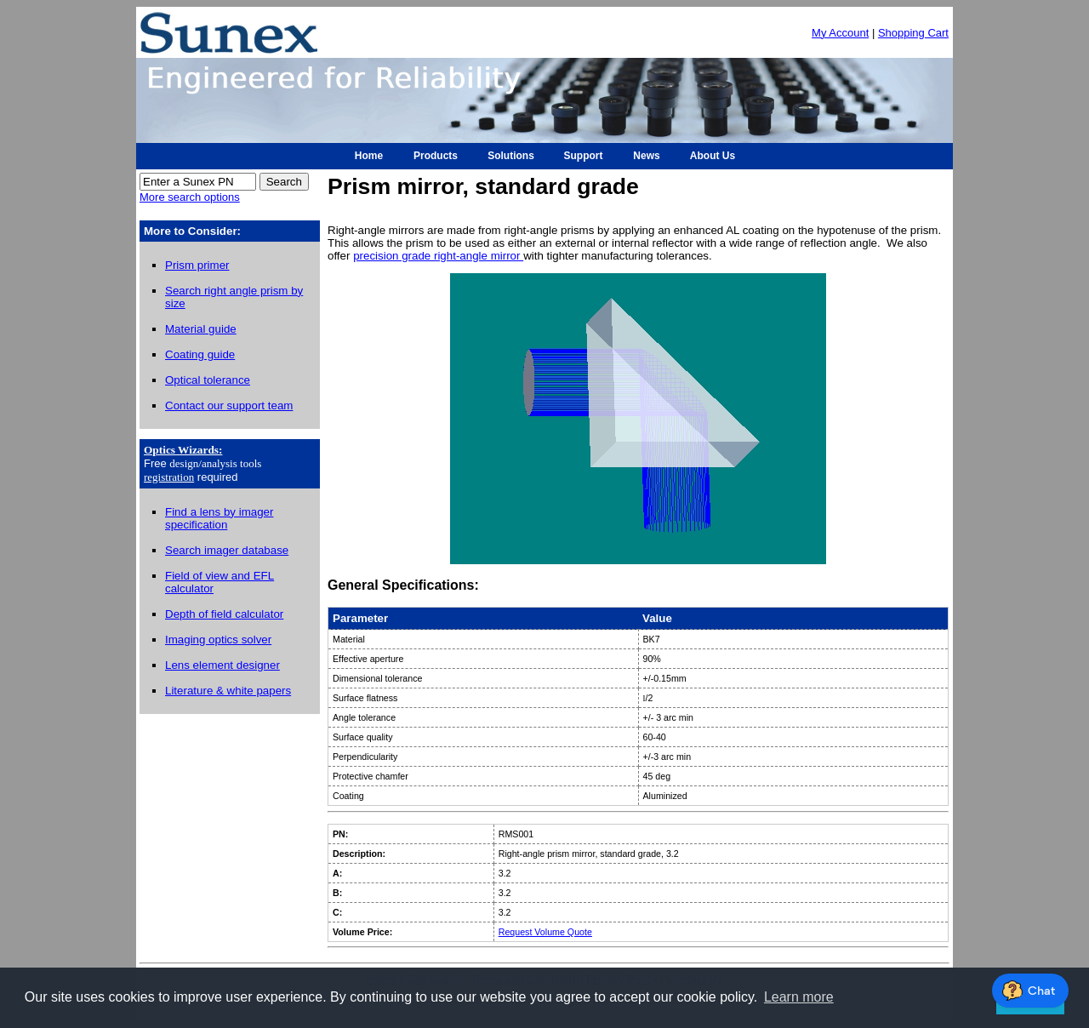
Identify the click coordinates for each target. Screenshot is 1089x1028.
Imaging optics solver (218, 639)
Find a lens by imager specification (219, 518)
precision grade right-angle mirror (438, 255)
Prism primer (197, 265)
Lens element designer (222, 665)
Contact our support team (229, 405)
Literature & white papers (228, 690)
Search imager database (226, 550)
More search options (190, 197)
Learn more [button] (799, 997)
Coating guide (200, 354)
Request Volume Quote (545, 932)
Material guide (201, 329)
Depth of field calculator (224, 614)
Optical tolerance (207, 380)
